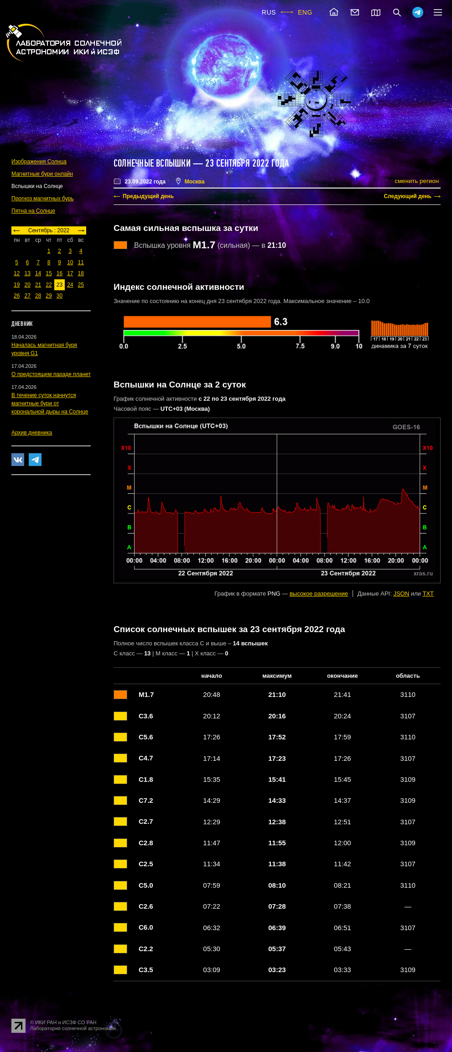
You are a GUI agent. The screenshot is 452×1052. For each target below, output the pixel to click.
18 (81, 273)
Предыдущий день (148, 196)
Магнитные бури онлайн (42, 174)
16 (59, 273)
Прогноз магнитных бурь (42, 198)
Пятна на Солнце (33, 211)
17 (70, 273)
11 (81, 262)
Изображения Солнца (39, 161)
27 (27, 296)
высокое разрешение (319, 593)
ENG (305, 12)
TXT (428, 593)
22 (49, 285)
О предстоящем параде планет (51, 374)
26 (17, 296)
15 (49, 273)
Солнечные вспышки (152, 163)
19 (17, 285)
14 (38, 273)
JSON (401, 593)
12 (17, 273)
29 (49, 296)
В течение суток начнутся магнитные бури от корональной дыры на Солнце (49, 403)
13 (27, 273)
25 (81, 285)
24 (70, 285)
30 (59, 296)
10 (70, 262)
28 (38, 296)
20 (27, 285)
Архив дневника (31, 432)
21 (38, 285)
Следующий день (407, 196)
